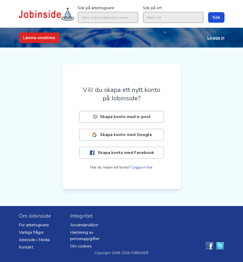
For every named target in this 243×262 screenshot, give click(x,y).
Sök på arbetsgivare (95, 8)
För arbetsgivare (34, 225)
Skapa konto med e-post (122, 117)
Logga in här (142, 167)
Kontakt (26, 247)
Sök (216, 17)
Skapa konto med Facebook (121, 152)
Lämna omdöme (39, 38)
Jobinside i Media (34, 240)
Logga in (215, 38)
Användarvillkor (84, 225)
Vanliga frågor (31, 232)
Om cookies (81, 246)
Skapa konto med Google (121, 135)
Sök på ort (152, 8)
